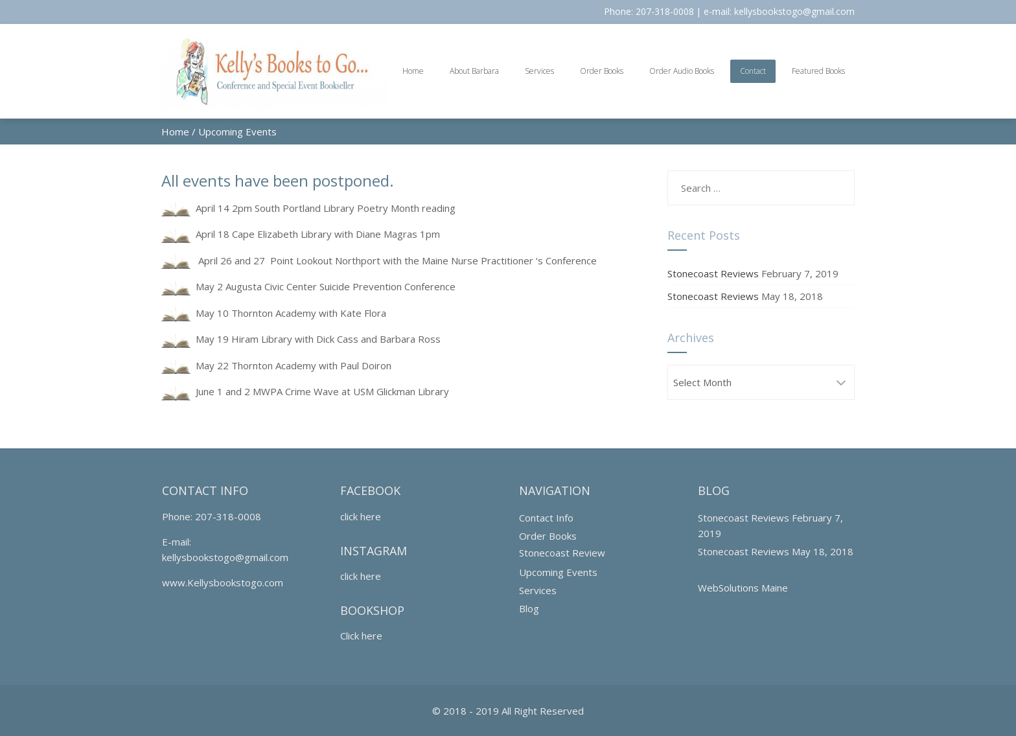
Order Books (601, 70)
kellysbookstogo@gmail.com (794, 11)
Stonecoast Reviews (713, 273)
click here (360, 516)
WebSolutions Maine (743, 587)
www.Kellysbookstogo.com (222, 582)
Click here (361, 635)
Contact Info (546, 517)
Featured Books (818, 70)
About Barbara (474, 70)
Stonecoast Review (562, 552)
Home (413, 70)
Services (539, 70)
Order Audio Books (681, 70)
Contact (753, 70)
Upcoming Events (558, 572)
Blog (529, 608)
